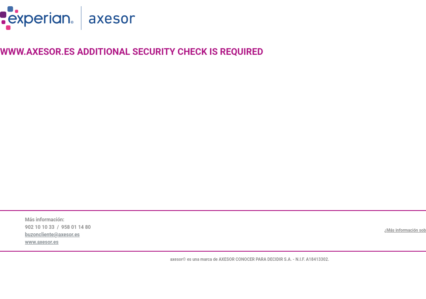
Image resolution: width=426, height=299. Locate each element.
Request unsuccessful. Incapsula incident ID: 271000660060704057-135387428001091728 (213, 149)
